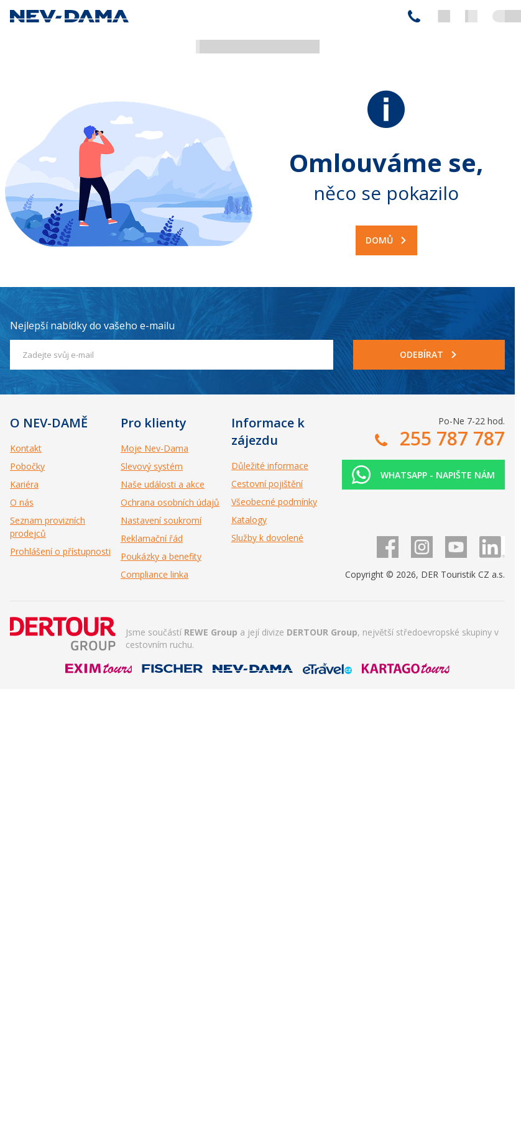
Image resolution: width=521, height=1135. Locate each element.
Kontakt (26, 448)
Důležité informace (269, 466)
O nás (22, 502)
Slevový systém (152, 466)
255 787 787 (414, 16)
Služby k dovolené (267, 538)
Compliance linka (154, 574)
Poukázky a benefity (161, 556)
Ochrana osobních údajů (170, 502)
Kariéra (24, 484)
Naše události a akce (163, 484)
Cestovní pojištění (267, 484)
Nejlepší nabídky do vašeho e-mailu (92, 325)
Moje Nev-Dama (154, 448)
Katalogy (249, 520)
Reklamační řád (152, 538)
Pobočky (27, 466)
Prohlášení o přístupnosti (60, 551)
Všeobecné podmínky (274, 502)
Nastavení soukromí (161, 520)
